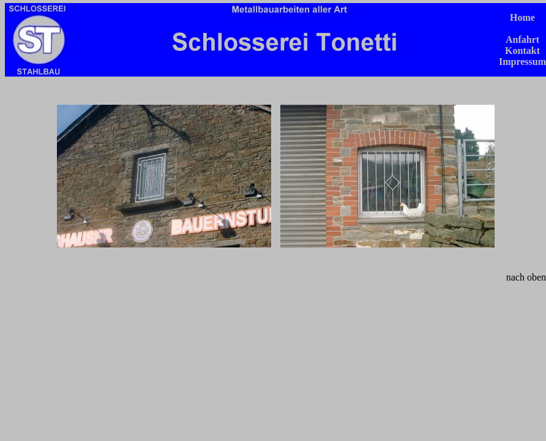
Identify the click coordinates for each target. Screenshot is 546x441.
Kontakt (522, 50)
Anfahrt (522, 39)
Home (522, 17)
